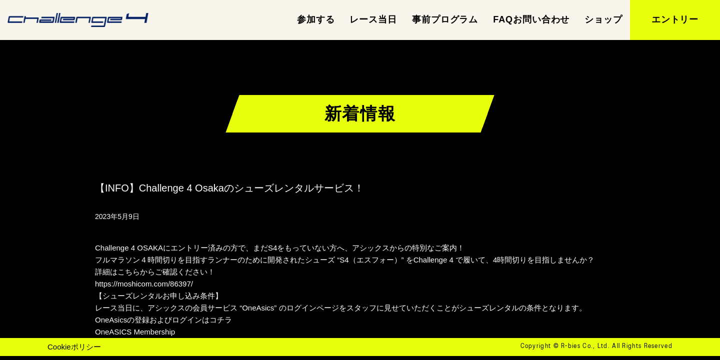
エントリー (675, 19)
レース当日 (373, 19)
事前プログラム (445, 19)
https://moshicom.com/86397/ (144, 284)
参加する (316, 19)
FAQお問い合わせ (531, 19)
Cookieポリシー (74, 346)
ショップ (603, 19)
